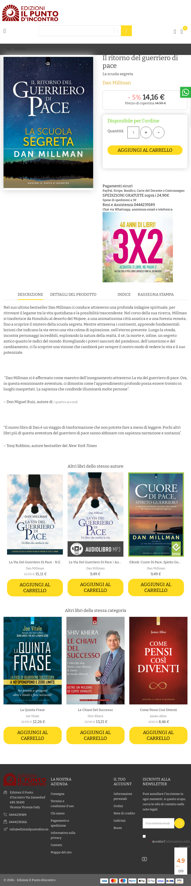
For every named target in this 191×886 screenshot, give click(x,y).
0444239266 (18, 822)
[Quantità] (133, 132)
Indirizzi (120, 820)
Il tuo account (123, 781)
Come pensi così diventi (158, 710)
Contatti (56, 845)
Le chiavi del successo (95, 710)
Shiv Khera (95, 716)
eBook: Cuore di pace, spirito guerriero (156, 562)
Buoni (118, 827)
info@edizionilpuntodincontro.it (32, 829)
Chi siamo (58, 813)
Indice (124, 294)
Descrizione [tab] (30, 294)
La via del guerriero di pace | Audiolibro (95, 562)
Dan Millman (117, 82)
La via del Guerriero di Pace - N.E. (35, 562)
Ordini (118, 806)
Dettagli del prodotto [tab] (73, 294)
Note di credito (124, 813)
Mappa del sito (61, 852)
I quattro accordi (65, 402)
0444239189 (18, 814)
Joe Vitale (32, 716)
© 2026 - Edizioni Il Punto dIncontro (29, 880)
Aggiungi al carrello (145, 150)
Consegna (57, 793)
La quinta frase (32, 710)
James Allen (158, 716)
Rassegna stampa (156, 294)
